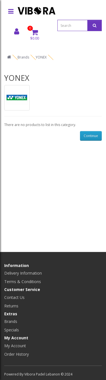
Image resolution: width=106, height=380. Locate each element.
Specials (11, 330)
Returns (11, 306)
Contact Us (14, 297)
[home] (9, 57)
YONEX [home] (41, 57)
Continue (91, 135)
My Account (15, 345)
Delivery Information (23, 273)
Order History (16, 354)
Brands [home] (23, 57)
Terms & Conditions (22, 281)
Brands (10, 321)
